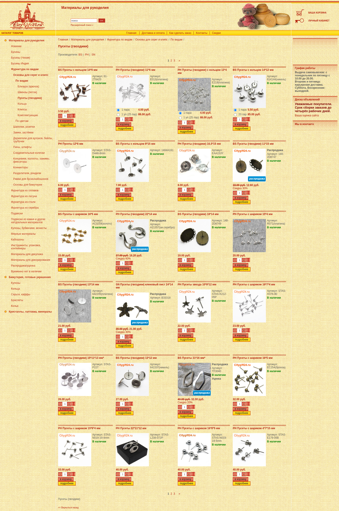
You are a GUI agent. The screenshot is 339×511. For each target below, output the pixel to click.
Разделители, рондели (27, 173)
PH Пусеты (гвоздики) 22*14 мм (136, 214)
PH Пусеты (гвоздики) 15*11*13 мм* (81, 357)
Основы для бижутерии (27, 184)
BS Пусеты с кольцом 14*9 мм (77, 69)
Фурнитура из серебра (25, 207)
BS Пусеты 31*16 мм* (191, 357)
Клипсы (22, 109)
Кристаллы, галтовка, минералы (30, 311)
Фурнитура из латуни (24, 196)
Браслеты (17, 300)
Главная (131, 33)
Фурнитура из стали (23, 202)
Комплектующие (28, 115)
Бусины (15, 52)
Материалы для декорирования (30, 259)
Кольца (22, 103)
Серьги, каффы (20, 294)
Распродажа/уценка (23, 265)
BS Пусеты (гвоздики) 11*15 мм (253, 143)
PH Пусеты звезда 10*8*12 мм (197, 284)
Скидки (216, 33)
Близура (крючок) (28, 86)
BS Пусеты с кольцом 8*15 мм (135, 143)
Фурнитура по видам (25, 69)
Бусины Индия (20, 63)
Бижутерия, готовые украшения (30, 277)
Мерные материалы (23, 233)
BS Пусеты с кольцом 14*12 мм (253, 69)
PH (87, 54)
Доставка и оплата (153, 33)
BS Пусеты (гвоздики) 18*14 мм (198, 214)
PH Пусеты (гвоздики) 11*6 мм (135, 69)
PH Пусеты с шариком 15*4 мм (253, 214)
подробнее (67, 125)
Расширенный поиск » (82, 25)
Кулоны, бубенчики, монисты (29, 228)
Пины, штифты (22, 147)
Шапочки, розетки (24, 126)
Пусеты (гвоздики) (30, 98)
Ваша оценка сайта (307, 115)
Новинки (16, 46)
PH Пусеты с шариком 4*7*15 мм (254, 428)
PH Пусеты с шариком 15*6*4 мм (79, 428)
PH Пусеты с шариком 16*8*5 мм (199, 428)
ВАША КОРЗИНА (317, 13)
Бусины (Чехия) (20, 57)
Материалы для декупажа (27, 254)
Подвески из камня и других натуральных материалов (28, 221)
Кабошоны (17, 239)
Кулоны (15, 282)
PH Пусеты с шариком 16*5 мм (253, 357)
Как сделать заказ (180, 33)
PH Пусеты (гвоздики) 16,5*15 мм (199, 143)
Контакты (201, 33)
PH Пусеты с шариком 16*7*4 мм (254, 284)
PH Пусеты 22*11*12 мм (131, 428)
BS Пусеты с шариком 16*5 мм (78, 214)
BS (80, 54)
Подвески (17, 213)
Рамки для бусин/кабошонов (30, 179)
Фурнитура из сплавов (24, 190)
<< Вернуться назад (68, 507)
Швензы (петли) (27, 92)
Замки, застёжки (23, 132)
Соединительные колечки (29, 152)
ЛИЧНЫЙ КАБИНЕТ (319, 20)
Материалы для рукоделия (26, 40)
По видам (21, 80)
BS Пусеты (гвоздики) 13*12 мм (136, 357)
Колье (14, 305)
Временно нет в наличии (26, 271)
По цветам (21, 121)
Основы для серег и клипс (30, 75)
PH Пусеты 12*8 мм (70, 143)
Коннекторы (20, 167)
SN (93, 54)
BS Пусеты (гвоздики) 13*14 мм (78, 284)
